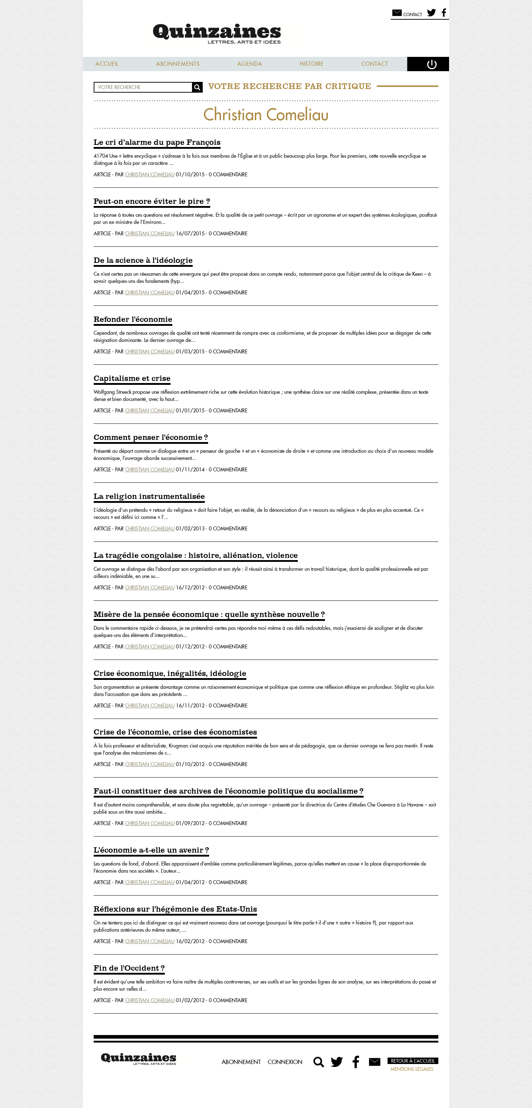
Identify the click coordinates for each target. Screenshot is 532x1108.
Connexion (285, 1061)
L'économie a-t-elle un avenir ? (151, 850)
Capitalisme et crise (132, 379)
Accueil (107, 63)
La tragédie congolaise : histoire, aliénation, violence (196, 556)
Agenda (249, 63)
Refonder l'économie (133, 320)
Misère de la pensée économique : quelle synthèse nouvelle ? (209, 615)
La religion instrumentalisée (149, 497)
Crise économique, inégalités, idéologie (170, 674)
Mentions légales (412, 1069)
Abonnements (178, 63)
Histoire (312, 63)
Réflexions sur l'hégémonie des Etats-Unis (175, 909)
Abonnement (241, 1061)
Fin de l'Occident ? (129, 968)
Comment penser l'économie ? (151, 438)
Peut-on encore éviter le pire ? (152, 202)
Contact (374, 63)
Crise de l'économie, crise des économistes (175, 732)
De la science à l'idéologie (143, 261)
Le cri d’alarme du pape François (157, 143)
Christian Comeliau (149, 174)
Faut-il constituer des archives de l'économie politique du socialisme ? (229, 791)
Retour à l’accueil (413, 1061)
